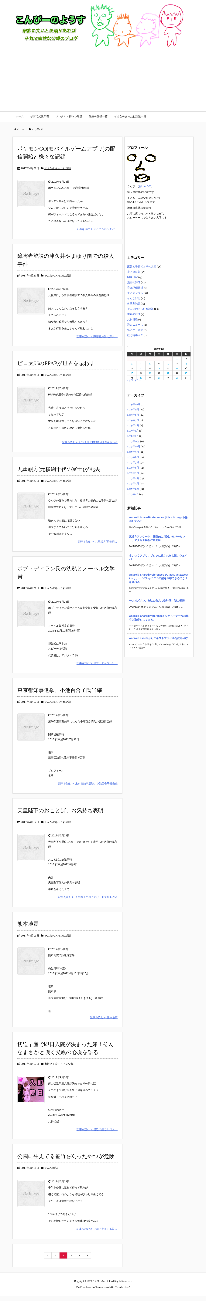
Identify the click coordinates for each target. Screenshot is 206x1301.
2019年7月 (133, 420)
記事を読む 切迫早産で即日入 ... (97, 1134)
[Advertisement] (103, 83)
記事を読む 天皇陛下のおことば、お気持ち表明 (88, 901)
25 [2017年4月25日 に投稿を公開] (141, 377)
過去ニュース (135, 325)
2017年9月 (133, 452)
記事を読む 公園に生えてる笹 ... (97, 1233)
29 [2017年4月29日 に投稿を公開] (177, 377)
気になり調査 (135, 330)
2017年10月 (133, 447)
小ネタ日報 (133, 272)
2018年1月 (133, 436)
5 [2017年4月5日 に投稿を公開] (149, 363)
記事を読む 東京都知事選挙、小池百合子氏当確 (88, 788)
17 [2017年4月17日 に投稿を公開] (132, 372)
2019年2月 (133, 425)
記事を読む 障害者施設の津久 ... (97, 336)
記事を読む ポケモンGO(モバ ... (97, 229)
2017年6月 (133, 468)
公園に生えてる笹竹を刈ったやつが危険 (66, 1161)
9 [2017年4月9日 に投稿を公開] (186, 363)
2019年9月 (133, 410)
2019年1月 (133, 431)
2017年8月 (133, 457)
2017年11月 (133, 441)
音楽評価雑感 (135, 288)
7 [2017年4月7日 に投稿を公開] (168, 363)
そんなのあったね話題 (57, 168)
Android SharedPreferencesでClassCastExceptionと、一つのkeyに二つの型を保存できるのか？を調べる (158, 578)
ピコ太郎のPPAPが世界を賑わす (56, 363)
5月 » (138, 380)
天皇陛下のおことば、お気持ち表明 (60, 815)
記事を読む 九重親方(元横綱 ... (98, 546)
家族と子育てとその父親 (59, 1068)
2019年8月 (133, 415)
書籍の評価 (133, 314)
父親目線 (132, 319)
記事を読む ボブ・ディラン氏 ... (97, 667)
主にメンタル (135, 293)
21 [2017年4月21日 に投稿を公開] (168, 372)
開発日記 (132, 277)
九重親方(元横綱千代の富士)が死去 (58, 469)
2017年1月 (133, 494)
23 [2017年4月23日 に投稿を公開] (186, 372)
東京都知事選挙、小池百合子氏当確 (59, 695)
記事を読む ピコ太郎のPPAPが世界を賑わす (90, 442)
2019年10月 (133, 404)
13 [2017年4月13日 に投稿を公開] (159, 368)
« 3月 (130, 380)
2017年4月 (133, 478)
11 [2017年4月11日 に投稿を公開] (141, 368)
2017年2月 (133, 489)
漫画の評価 (133, 282)
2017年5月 (133, 473)
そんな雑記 (51, 1172)
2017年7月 (133, 462)
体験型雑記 (133, 304)
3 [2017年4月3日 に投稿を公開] (131, 363)
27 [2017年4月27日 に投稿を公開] (159, 377)
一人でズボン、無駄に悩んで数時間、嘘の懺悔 (157, 600)
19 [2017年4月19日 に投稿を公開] (150, 372)
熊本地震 (28, 929)
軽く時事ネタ (135, 335)
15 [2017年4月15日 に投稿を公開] (177, 368)
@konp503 (145, 186)
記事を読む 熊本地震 (104, 1022)
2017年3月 (133, 484)
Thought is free (122, 1292)
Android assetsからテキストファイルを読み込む (158, 638)
